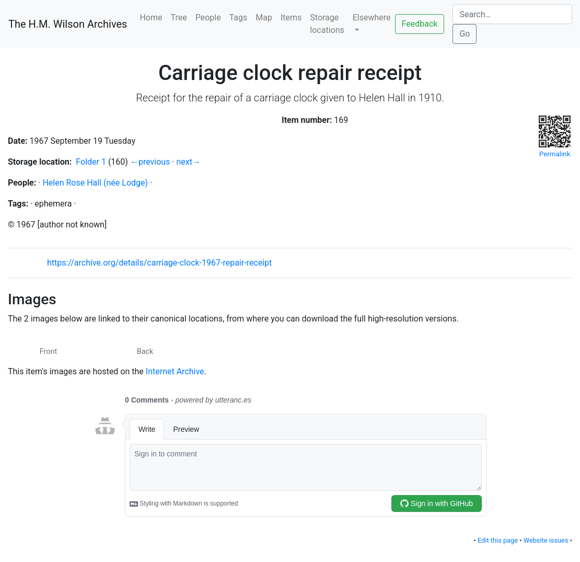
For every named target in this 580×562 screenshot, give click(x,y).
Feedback (420, 24)
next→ (189, 162)
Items (291, 17)
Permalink (554, 136)
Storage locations (327, 24)
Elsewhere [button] (372, 17)
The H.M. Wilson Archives (67, 24)
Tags (238, 17)
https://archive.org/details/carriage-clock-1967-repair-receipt (159, 263)
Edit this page (498, 540)
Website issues (546, 540)
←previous (150, 162)
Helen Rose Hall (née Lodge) (95, 183)
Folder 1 (91, 162)
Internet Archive (175, 371)
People (208, 17)
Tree (179, 17)
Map (264, 17)
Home (151, 17)
